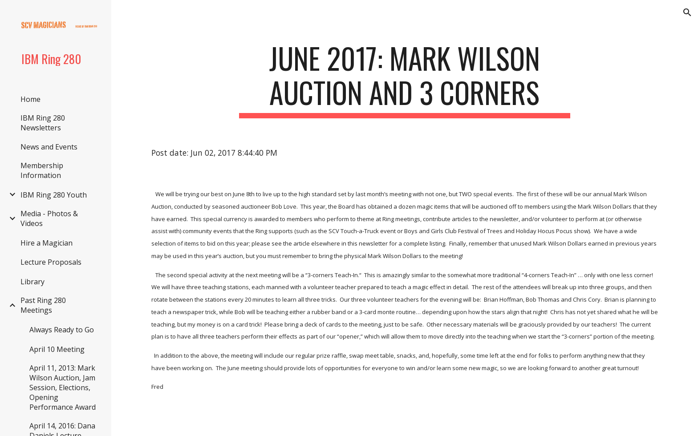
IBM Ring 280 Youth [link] (53, 195)
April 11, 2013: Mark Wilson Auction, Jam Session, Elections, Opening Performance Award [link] (62, 387)
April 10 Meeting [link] (57, 349)
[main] (404, 79)
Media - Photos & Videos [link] (49, 218)
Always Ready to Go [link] (61, 330)
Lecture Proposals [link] (50, 262)
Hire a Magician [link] (46, 243)
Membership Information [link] (41, 170)
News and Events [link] (48, 147)
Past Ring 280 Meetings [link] (43, 305)
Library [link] (32, 282)
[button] (687, 12)
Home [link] (30, 99)
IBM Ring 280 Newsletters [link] (42, 123)
